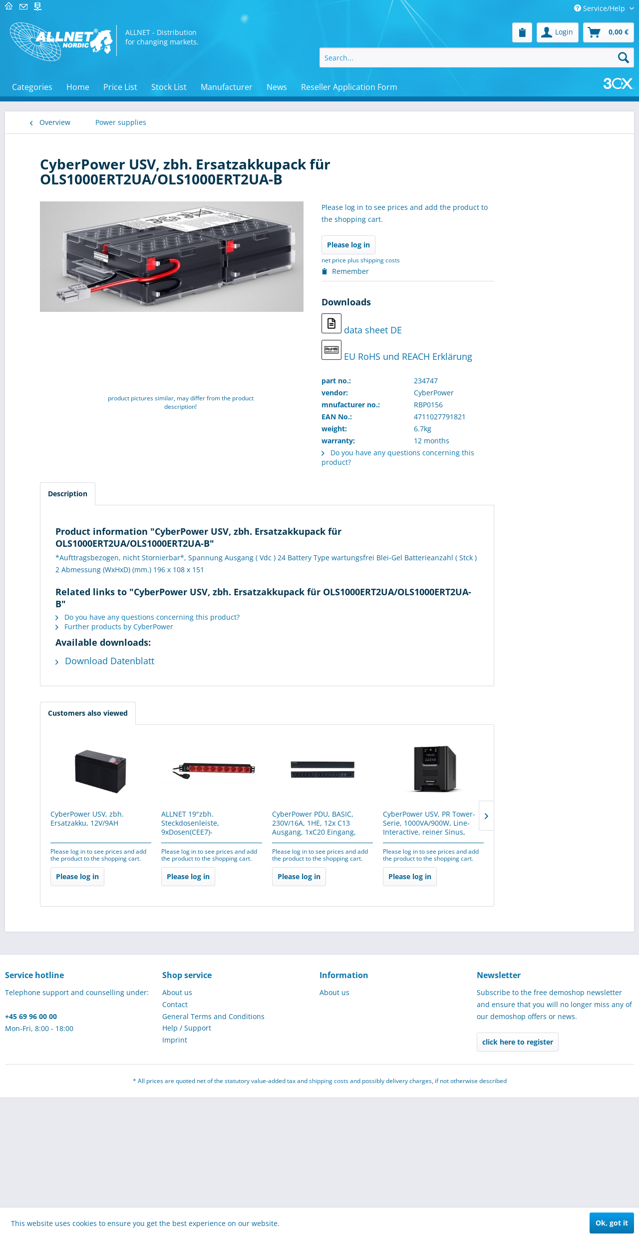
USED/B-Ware (62, 869)
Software (55, 595)
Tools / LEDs (60, 495)
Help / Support (186, 1170)
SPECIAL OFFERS (67, 929)
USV (51, 769)
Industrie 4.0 (61, 555)
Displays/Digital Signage (80, 356)
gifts (47, 909)
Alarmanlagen (63, 256)
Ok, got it (612, 1223)
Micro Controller (67, 296)
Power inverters (71, 783)
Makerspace (60, 316)
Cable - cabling (65, 575)
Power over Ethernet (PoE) (88, 754)
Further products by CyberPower (229, 626)
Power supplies (66, 684)
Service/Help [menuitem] (600, 8)
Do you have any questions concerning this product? (262, 617)
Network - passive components (70, 171)
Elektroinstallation (70, 336)
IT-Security (58, 535)
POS (47, 475)
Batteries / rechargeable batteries (85, 720)
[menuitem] (522, 32)
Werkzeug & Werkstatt (77, 999)
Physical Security (68, 515)
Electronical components (81, 276)
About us (177, 1134)
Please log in (463, 244)
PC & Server (59, 196)
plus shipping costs (488, 260)
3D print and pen (69, 455)
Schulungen (60, 889)
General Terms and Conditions (213, 1158)
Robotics (54, 435)
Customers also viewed (203, 713)
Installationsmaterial (74, 664)
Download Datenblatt (219, 661)
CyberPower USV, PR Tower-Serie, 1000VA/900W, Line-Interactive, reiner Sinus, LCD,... (544, 824)
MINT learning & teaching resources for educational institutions (83, 405)
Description (182, 493)
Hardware (56, 615)
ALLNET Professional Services (74, 639)
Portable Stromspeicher (84, 701)
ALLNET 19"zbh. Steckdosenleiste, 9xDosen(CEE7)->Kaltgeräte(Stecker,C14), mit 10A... (324, 824)
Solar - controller (73, 798)
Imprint (174, 1182)
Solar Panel (64, 812)
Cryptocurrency (66, 979)
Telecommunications (75, 236)
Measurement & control (80, 216)
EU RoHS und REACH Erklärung (511, 351)
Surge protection (73, 827)
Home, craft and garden (80, 849)
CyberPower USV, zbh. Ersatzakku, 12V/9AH (202, 819)
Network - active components (67, 1023)
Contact (175, 1146)
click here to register (517, 1184)
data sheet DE (476, 324)
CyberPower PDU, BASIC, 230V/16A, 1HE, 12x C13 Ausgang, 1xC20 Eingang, (429, 823)
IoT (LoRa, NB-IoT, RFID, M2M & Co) (79, 954)
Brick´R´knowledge (70, 376)
